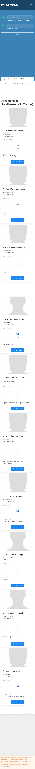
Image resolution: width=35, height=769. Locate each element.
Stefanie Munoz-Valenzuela (15, 247)
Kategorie (5, 84)
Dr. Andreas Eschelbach (13, 613)
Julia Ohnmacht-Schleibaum (15, 131)
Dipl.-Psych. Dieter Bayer (13, 319)
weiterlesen (17, 161)
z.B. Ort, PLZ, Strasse (12, 28)
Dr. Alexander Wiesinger (13, 555)
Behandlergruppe (17, 84)
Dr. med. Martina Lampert (14, 378)
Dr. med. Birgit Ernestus (13, 436)
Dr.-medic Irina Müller (12, 671)
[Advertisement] (17, 57)
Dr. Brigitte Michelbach (12, 496)
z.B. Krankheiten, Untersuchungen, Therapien (18, 20)
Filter (28, 84)
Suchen (17, 34)
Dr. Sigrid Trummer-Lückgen (15, 189)
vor (29, 709)
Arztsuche (21, 78)
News (9, 78)
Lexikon (15, 78)
